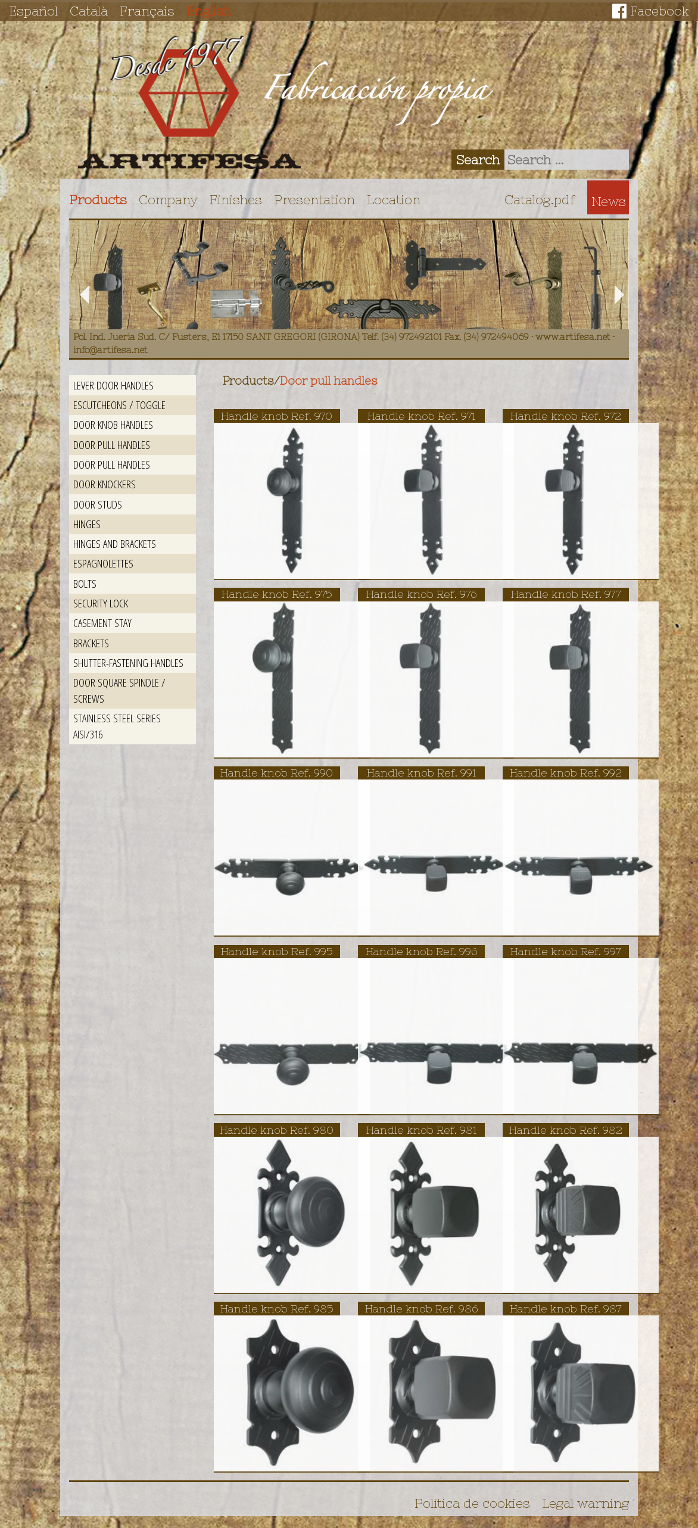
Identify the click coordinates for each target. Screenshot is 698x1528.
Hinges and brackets (114, 543)
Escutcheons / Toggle (119, 404)
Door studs (97, 504)
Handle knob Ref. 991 (421, 772)
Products (98, 199)
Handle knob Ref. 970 (276, 416)
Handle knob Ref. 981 (421, 1130)
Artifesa (189, 102)
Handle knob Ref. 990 (276, 772)
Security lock (100, 602)
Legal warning (585, 1503)
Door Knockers (104, 483)
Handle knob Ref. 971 (421, 416)
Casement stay (102, 622)
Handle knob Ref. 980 (277, 1130)
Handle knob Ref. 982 (565, 1130)
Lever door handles (113, 385)
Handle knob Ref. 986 (421, 1308)
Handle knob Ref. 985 (277, 1308)
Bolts (84, 583)
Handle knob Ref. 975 (277, 594)
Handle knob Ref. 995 (277, 951)
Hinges (87, 523)
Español (33, 11)
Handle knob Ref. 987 (565, 1308)
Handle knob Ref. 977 (566, 594)
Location (393, 199)
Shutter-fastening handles (128, 662)
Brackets (91, 642)
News (608, 201)
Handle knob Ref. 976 (421, 594)
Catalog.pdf (539, 199)
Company (168, 199)
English (208, 11)
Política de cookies (472, 1503)
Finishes (236, 199)
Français (147, 11)
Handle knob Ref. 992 (566, 772)
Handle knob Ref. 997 (565, 951)
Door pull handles (111, 444)
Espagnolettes (103, 563)
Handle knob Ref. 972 (565, 416)
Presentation (314, 199)
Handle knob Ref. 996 (421, 951)
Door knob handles (113, 424)
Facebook (659, 11)
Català (89, 11)
